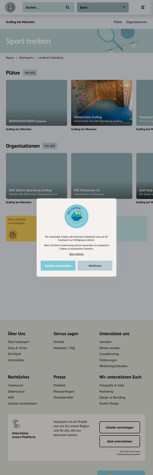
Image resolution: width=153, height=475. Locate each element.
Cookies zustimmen (58, 266)
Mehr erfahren (76, 253)
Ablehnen (95, 266)
